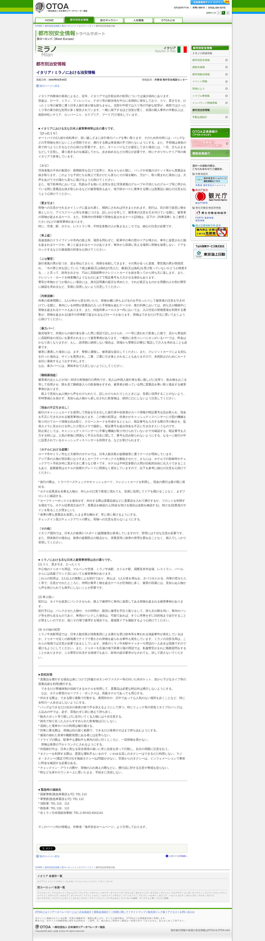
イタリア (81, 26)
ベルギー (152, 895)
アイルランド (58, 893)
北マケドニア (142, 893)
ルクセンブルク (80, 898)
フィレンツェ (81, 881)
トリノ (51, 881)
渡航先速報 (198, 67)
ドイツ (86, 895)
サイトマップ (138, 912)
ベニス (93, 881)
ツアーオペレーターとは (63, 912)
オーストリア (117, 893)
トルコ (95, 895)
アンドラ (83, 893)
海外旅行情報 (178, 930)
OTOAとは (41, 912)
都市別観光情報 (201, 74)
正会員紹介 (85, 912)
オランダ (129, 893)
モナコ (210, 895)
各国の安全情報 (196, 930)
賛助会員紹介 (101, 912)
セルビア (64, 895)
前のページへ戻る (50, 86)
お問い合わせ (187, 912)
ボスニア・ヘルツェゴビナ (171, 895)
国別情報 (200, 220)
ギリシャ (165, 893)
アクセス (172, 912)
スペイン (41, 895)
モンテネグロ (43, 898)
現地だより (198, 88)
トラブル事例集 (201, 95)
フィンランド (129, 895)
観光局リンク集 (156, 912)
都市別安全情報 (52, 26)
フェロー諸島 (162, 898)
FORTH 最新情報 (204, 218)
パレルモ (69, 881)
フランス (142, 895)
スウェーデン (219, 893)
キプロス (154, 893)
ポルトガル (191, 895)
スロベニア (53, 895)
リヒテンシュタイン (61, 898)
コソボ (187, 893)
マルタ (201, 895)
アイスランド (43, 893)
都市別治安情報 (201, 110)
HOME (38, 26)
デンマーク (76, 895)
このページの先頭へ (178, 856)
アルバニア (71, 893)
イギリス (94, 893)
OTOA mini (224, 930)
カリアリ (41, 881)
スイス (208, 893)
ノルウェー (105, 895)
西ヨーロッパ (68, 26)
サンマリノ (197, 893)
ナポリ (59, 881)
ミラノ (90, 26)
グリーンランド (96, 898)
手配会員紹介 (199, 117)
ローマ (109, 881)
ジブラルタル (112, 898)
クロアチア (176, 893)
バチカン (117, 895)
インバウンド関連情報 (204, 102)
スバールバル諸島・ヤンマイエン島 (137, 898)
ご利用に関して (119, 912)
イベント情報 (199, 81)
